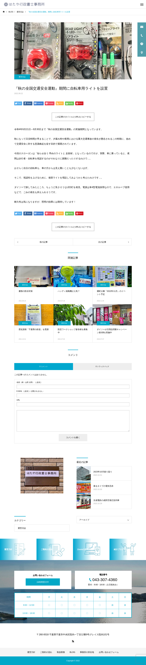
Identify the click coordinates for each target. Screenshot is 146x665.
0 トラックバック (102, 366)
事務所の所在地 (87, 652)
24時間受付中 (43, 582)
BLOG (72, 652)
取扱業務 (61, 652)
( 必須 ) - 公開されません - (30, 391)
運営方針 (31, 652)
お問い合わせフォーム (109, 652)
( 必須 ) (29, 382)
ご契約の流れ (46, 652)
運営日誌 (22, 77)
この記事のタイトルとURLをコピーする (73, 117)
